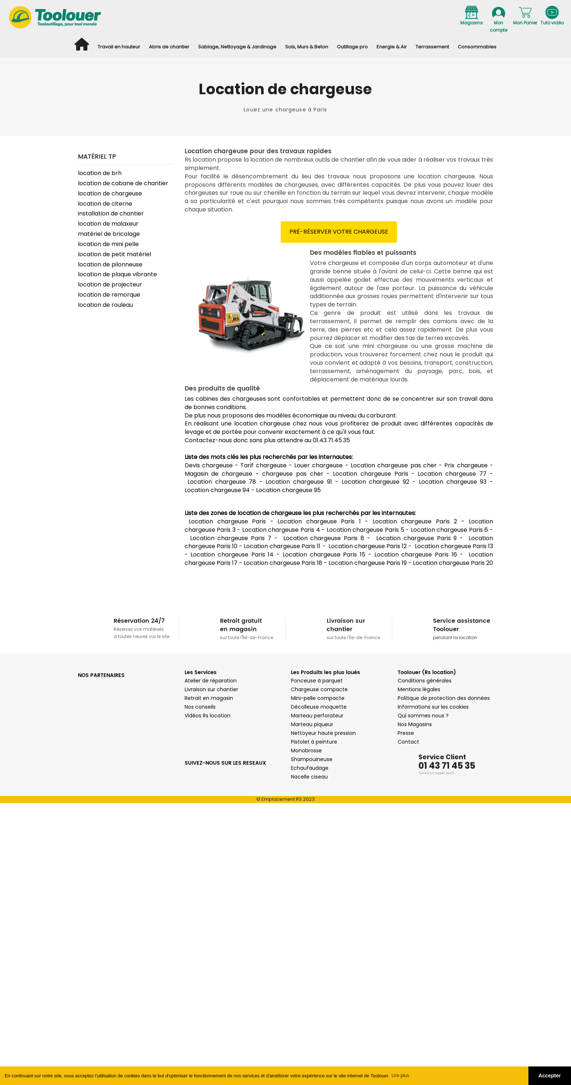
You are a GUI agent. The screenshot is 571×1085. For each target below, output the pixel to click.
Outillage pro (352, 46)
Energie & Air (392, 46)
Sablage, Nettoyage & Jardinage (237, 46)
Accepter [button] (550, 1075)
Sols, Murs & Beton (306, 46)
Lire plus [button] (400, 1075)
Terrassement (432, 46)
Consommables (477, 46)
